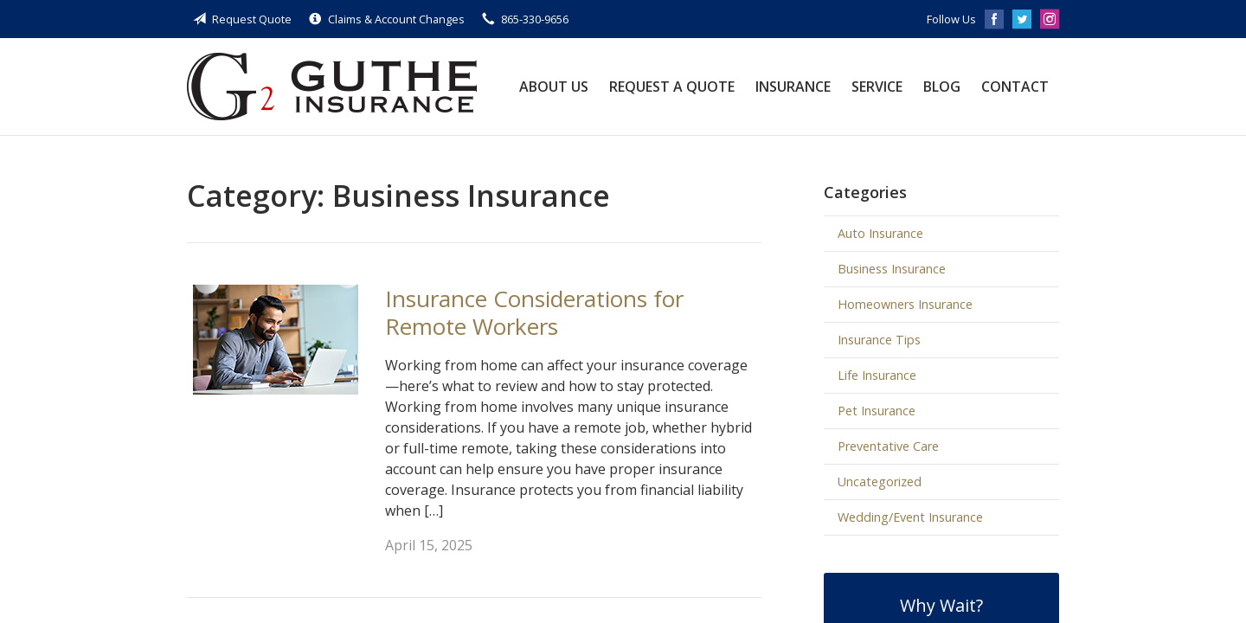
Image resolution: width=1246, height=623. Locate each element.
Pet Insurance (876, 410)
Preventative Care (888, 446)
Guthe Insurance (332, 86)
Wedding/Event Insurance (910, 517)
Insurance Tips (879, 339)
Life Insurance (877, 375)
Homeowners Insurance (905, 304)
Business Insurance (892, 268)
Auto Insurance (880, 233)
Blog (941, 86)
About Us (553, 86)
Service (876, 86)
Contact (1015, 86)
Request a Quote (672, 86)
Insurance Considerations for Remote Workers (534, 313)
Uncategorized (880, 481)
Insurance (793, 86)
